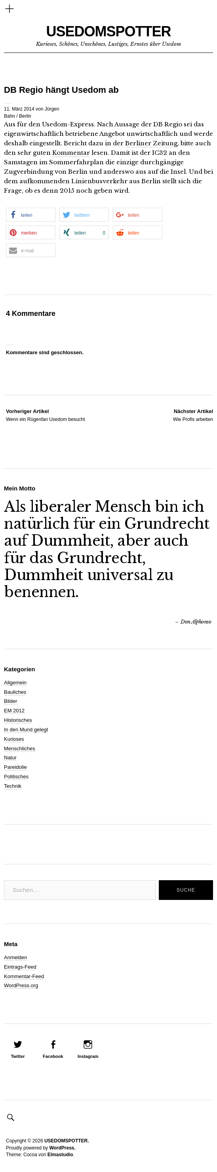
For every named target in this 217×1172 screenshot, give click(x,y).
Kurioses (14, 739)
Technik (12, 786)
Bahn (9, 116)
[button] (30, 215)
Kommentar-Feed (24, 976)
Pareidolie (15, 767)
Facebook (53, 1056)
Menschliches (19, 748)
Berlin (25, 116)
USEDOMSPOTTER (108, 31)
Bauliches (15, 692)
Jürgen (52, 109)
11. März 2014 (19, 109)
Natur (10, 758)
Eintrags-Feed (20, 967)
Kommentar (71, 152)
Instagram (88, 1056)
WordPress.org (21, 985)
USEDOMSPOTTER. (66, 1141)
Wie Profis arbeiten (193, 415)
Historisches (18, 720)
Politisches (16, 776)
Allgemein (15, 683)
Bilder (10, 701)
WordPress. (62, 1148)
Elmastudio (60, 1154)
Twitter (18, 1056)
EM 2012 (14, 711)
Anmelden (15, 957)
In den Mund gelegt (26, 729)
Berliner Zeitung (151, 143)
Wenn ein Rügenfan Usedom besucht (45, 415)
